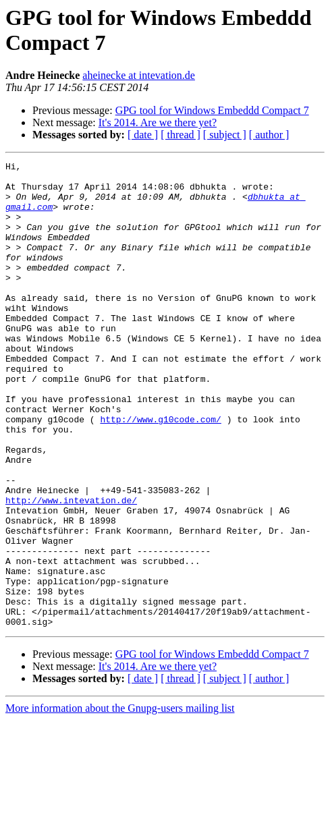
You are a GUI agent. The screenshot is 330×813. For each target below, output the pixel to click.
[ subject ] (224, 134)
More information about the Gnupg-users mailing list (120, 801)
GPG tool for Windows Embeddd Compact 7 (212, 110)
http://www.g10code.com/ (160, 472)
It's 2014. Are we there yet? (158, 122)
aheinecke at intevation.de (138, 75)
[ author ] (269, 134)
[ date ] (143, 134)
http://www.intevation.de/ (71, 569)
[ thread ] (180, 134)
